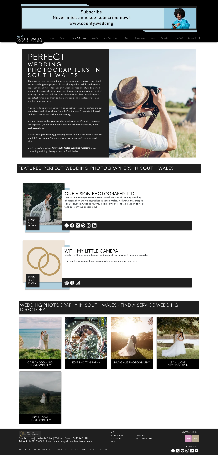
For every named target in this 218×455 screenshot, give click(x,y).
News (126, 38)
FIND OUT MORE (32, 223)
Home (51, 38)
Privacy (114, 441)
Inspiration (140, 38)
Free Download (144, 439)
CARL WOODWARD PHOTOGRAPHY (40, 364)
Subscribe (193, 38)
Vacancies (116, 439)
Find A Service (79, 38)
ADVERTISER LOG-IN (190, 432)
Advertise (165, 38)
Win (153, 38)
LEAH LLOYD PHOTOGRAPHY (177, 364)
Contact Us (117, 435)
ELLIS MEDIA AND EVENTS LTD (51, 450)
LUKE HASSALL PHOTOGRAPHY (40, 419)
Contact (179, 38)
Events (95, 38)
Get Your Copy (111, 38)
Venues (63, 38)
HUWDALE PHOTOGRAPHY (132, 362)
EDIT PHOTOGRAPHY (86, 362)
